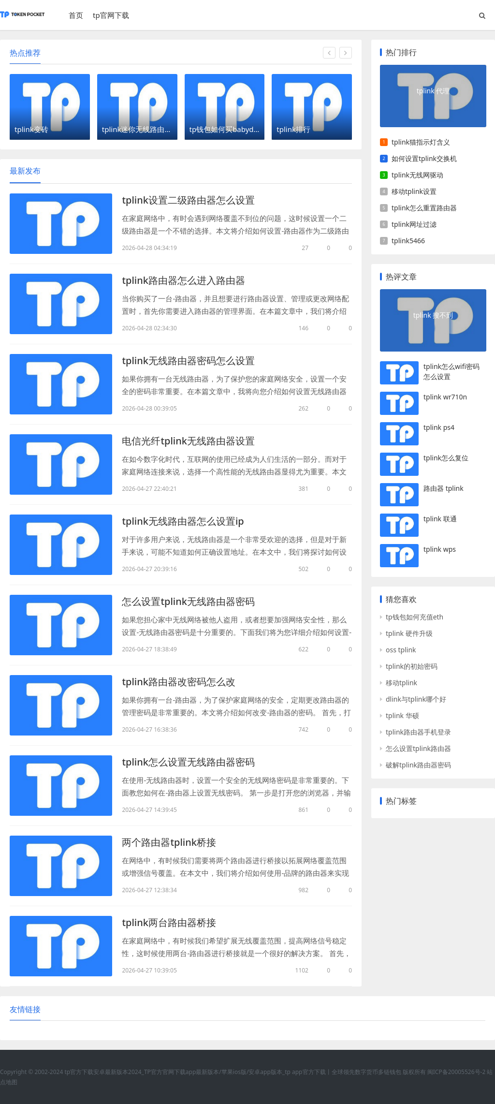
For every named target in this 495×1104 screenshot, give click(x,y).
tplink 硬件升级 (409, 633)
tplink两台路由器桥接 (169, 922)
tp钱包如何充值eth (414, 616)
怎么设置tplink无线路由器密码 (188, 601)
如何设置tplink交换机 (424, 158)
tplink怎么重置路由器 (424, 207)
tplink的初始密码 (411, 666)
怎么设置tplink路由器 (418, 748)
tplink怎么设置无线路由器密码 (188, 761)
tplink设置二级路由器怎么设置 (188, 199)
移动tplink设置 (414, 191)
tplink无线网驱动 (417, 174)
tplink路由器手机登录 (418, 731)
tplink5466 (408, 240)
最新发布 (25, 170)
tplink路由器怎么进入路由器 (183, 280)
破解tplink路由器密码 (418, 764)
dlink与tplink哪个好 (416, 699)
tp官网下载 (111, 15)
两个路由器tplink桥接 (169, 842)
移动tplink (401, 682)
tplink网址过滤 (414, 224)
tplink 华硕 (402, 715)
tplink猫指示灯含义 (421, 142)
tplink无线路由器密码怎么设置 (188, 360)
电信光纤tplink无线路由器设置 (188, 440)
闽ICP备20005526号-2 (456, 1072)
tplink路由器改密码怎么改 (178, 681)
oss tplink (401, 649)
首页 (76, 15)
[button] (329, 53)
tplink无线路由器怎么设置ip (183, 521)
